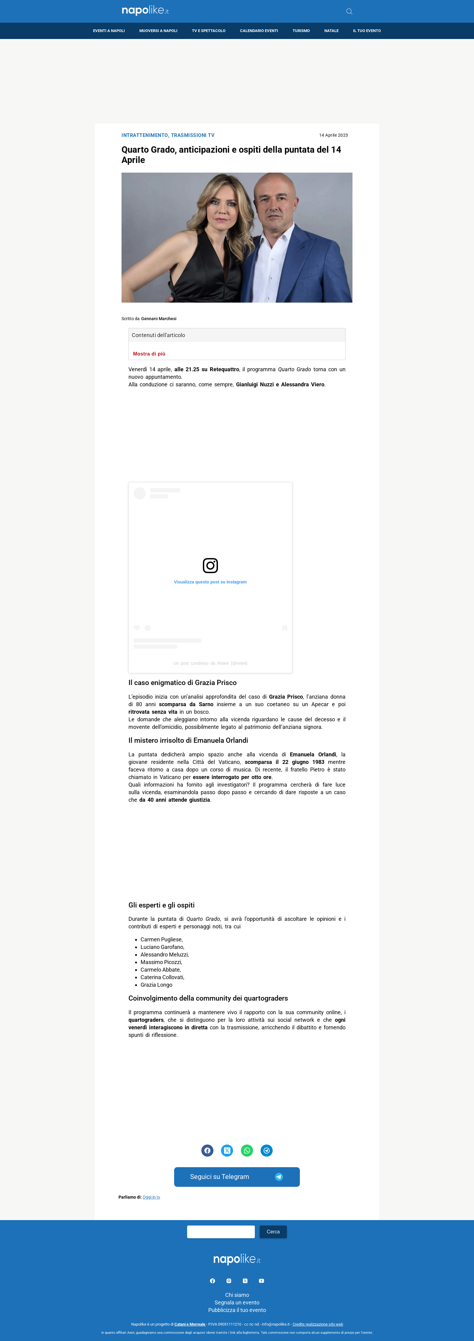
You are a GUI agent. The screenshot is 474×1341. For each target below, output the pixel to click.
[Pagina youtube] (261, 1282)
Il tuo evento (367, 30)
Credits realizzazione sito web (318, 1324)
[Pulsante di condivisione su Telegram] (267, 1151)
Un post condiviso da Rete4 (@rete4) (210, 663)
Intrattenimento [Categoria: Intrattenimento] (145, 135)
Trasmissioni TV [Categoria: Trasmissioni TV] (193, 135)
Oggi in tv (151, 1197)
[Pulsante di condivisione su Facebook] (207, 1151)
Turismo (301, 30)
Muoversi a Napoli (158, 30)
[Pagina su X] (246, 1282)
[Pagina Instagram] (229, 1282)
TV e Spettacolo (209, 30)
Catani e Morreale (190, 1324)
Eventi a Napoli (109, 30)
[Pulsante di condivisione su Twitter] (227, 1151)
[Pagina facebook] (213, 1282)
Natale (331, 30)
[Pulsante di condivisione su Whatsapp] (247, 1151)
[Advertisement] (237, 81)
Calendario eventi (259, 30)
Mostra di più (149, 353)
